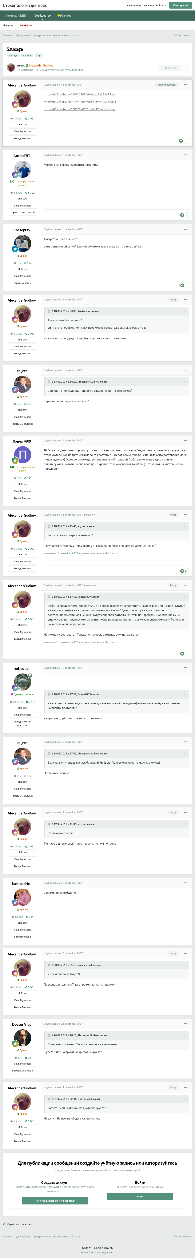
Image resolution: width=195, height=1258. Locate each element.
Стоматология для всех (25, 5)
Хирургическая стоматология (64, 69)
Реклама (66, 15)
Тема (86, 1247)
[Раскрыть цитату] (49, 311)
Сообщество (42, 17)
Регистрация (180, 5)
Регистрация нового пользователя (55, 1200)
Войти (140, 1196)
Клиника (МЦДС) (17, 15)
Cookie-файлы (103, 1247)
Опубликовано (63, 84)
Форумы (8, 25)
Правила (26, 25)
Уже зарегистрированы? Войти (146, 5)
